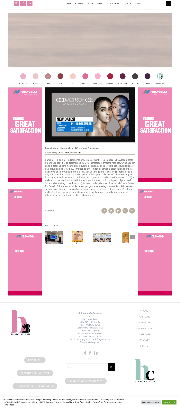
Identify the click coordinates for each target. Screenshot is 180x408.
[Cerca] (168, 3)
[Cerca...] (150, 3)
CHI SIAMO (144, 316)
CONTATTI (144, 340)
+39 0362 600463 (93, 333)
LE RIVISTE (144, 322)
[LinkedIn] (96, 353)
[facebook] (23, 3)
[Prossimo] (132, 237)
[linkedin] (29, 3)
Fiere (67, 153)
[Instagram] (84, 353)
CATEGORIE (145, 334)
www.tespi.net (93, 342)
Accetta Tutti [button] (169, 402)
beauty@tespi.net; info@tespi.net (93, 339)
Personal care (75, 153)
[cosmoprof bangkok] (90, 114)
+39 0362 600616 (92, 336)
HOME (145, 311)
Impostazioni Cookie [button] (150, 402)
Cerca (145, 346)
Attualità (61, 153)
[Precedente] (47, 237)
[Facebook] (90, 353)
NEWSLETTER (145, 328)
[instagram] (16, 3)
